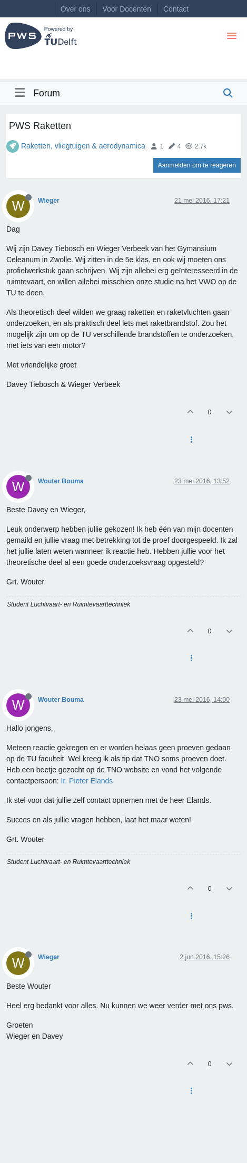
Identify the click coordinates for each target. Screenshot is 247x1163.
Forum (46, 93)
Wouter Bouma (61, 481)
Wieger (49, 200)
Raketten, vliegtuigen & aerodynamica (83, 146)
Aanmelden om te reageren (197, 165)
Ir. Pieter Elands (87, 781)
